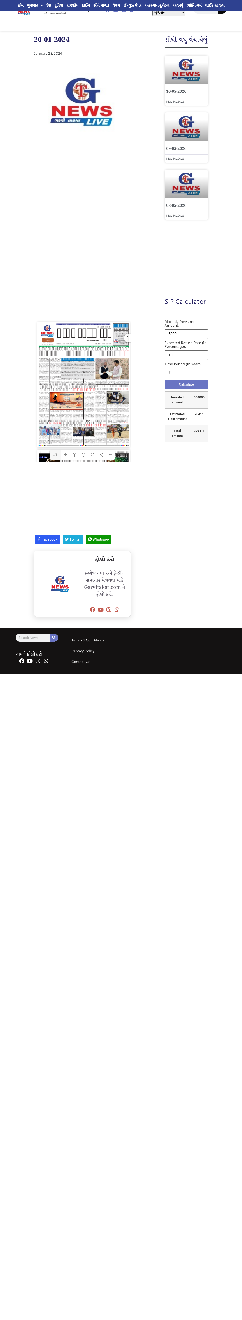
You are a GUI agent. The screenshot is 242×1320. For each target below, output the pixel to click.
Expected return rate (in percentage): (186, 344)
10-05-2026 (176, 91)
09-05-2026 (176, 149)
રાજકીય (72, 5)
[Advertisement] (98, 179)
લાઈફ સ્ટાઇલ (214, 5)
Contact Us (80, 682)
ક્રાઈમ (86, 5)
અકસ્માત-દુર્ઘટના (157, 5)
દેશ (48, 5)
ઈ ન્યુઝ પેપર (132, 5)
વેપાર (116, 5)
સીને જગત (101, 5)
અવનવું (178, 5)
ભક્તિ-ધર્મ (194, 5)
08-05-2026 (176, 206)
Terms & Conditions (87, 660)
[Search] (54, 658)
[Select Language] (168, 12)
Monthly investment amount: (182, 323)
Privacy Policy (82, 671)
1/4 (55, 475)
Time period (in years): (184, 364)
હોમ (21, 5)
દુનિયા (58, 5)
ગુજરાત (35, 5)
